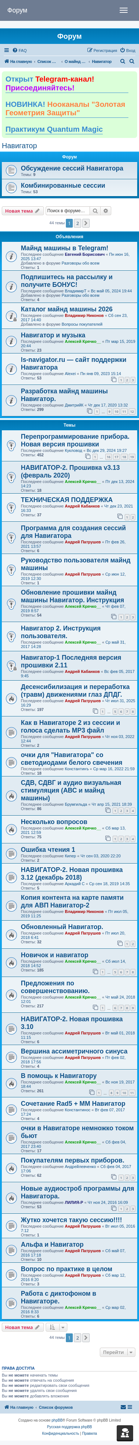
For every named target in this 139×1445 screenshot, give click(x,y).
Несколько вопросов (54, 822)
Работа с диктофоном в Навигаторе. (58, 1297)
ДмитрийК (74, 405)
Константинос (77, 1110)
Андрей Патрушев (83, 542)
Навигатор (19, 146)
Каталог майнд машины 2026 (67, 309)
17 (116, 456)
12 (132, 411)
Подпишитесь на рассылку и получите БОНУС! (67, 280)
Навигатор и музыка (53, 335)
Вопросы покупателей (81, 324)
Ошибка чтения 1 (48, 849)
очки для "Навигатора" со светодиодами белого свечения (72, 758)
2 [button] (77, 223)
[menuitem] (19, 50)
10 (116, 411)
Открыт (49, 83)
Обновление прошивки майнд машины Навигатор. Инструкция (72, 596)
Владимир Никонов (84, 315)
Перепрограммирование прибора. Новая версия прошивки (75, 440)
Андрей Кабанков (82, 506)
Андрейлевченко (80, 1166)
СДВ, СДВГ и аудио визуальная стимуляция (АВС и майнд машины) (71, 790)
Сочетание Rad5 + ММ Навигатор (73, 1103)
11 (124, 411)
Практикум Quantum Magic (54, 129)
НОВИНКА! (65, 108)
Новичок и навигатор (54, 955)
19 (132, 456)
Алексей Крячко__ (83, 341)
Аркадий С (74, 883)
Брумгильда (76, 804)
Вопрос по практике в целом (66, 1269)
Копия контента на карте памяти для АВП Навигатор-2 (72, 901)
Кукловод (73, 450)
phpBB (57, 1420)
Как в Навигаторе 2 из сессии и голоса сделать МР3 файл (70, 726)
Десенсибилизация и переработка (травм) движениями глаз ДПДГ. (75, 690)
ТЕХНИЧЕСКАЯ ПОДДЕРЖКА (67, 499)
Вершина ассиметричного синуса (74, 1051)
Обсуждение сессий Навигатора (72, 168)
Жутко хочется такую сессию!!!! (71, 1220)
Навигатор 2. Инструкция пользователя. (61, 632)
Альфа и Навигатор (52, 1244)
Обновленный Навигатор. (62, 927)
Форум (17, 10)
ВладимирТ (75, 291)
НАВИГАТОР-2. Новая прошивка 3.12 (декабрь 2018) (72, 873)
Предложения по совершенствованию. (55, 987)
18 (124, 456)
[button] (86, 223)
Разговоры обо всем (80, 263)
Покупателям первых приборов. (72, 1160)
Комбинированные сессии (63, 185)
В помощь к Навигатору (59, 1075)
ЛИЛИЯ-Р (74, 1202)
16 (108, 456)
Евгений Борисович (85, 254)
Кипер (70, 856)
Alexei (70, 373)
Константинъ (77, 769)
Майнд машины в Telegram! (64, 248)
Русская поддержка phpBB (69, 1427)
